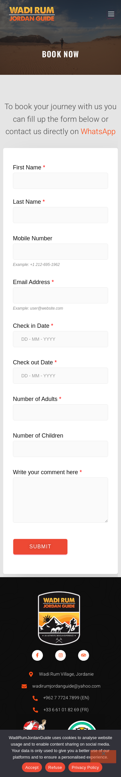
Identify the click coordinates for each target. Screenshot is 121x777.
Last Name (29, 202)
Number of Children (38, 435)
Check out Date (35, 362)
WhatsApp (98, 131)
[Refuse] (103, 756)
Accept (31, 767)
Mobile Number (32, 238)
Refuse (55, 767)
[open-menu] (110, 14)
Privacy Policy (85, 767)
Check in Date (33, 326)
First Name (29, 167)
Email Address (33, 282)
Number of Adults (37, 399)
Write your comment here (47, 472)
